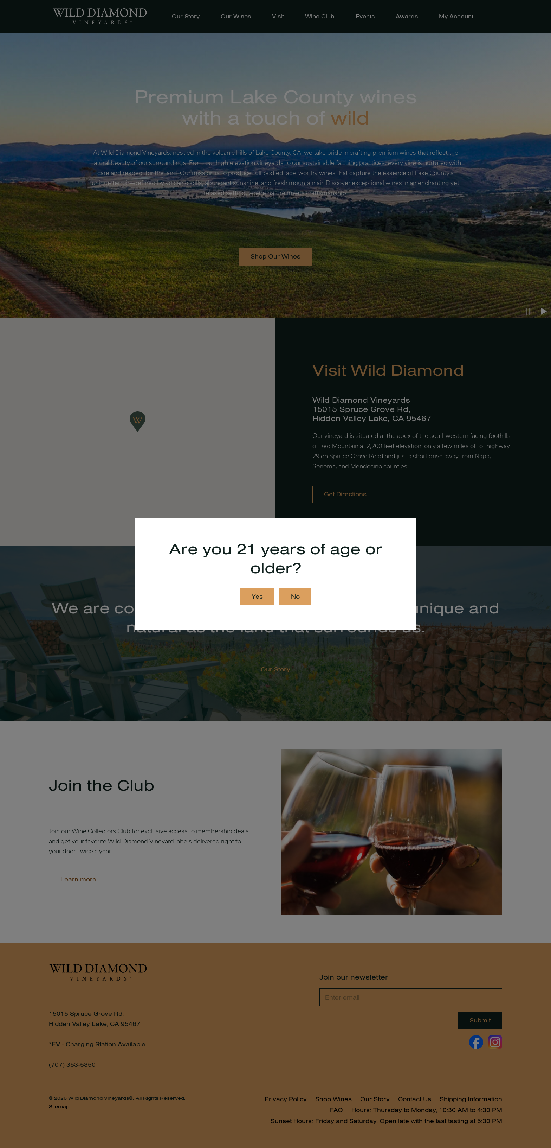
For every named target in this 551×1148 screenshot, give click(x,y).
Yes (257, 596)
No (295, 596)
